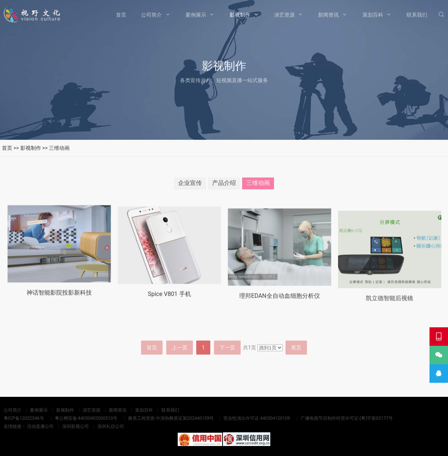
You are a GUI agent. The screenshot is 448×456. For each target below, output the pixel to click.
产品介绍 (224, 184)
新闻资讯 (328, 15)
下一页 (227, 360)
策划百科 (372, 15)
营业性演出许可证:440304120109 (256, 418)
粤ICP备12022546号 (24, 418)
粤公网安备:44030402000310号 (86, 418)
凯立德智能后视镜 (389, 308)
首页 (121, 15)
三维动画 (59, 148)
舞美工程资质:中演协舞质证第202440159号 (171, 418)
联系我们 (417, 15)
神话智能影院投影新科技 (59, 297)
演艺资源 (284, 15)
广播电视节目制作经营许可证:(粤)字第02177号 (347, 418)
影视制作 (240, 15)
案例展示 (195, 15)
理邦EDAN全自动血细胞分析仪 (279, 304)
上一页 (179, 360)
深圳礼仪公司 (110, 426)
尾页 (296, 360)
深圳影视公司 (75, 426)
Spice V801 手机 (169, 300)
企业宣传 (190, 184)
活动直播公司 (40, 426)
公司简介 (151, 15)
